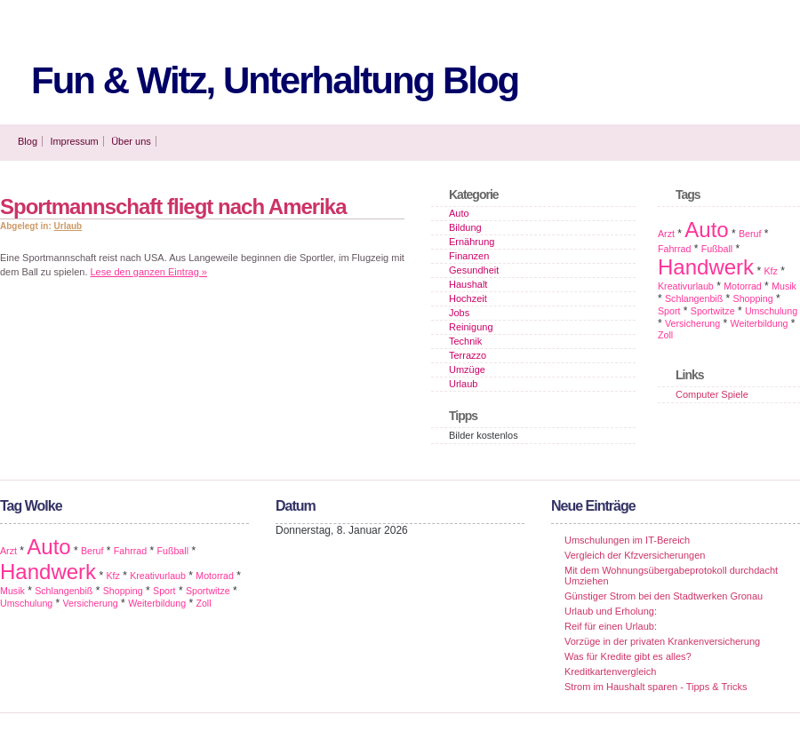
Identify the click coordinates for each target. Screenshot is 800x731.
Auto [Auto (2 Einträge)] (706, 230)
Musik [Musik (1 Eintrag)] (784, 286)
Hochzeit (468, 298)
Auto (459, 213)
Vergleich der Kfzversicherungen (634, 555)
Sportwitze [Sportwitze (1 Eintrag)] (713, 311)
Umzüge (467, 369)
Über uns (131, 141)
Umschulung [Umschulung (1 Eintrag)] (771, 311)
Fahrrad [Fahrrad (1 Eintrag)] (674, 248)
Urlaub (68, 226)
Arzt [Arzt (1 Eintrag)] (666, 233)
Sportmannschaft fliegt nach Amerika (173, 207)
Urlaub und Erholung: (610, 611)
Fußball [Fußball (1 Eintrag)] (717, 248)
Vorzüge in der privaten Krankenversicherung (662, 641)
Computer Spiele (712, 394)
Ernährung (471, 241)
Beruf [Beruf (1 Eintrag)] (750, 233)
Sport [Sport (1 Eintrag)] (669, 311)
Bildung (465, 227)
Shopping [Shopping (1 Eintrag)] (753, 298)
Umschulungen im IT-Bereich (627, 540)
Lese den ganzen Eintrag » (149, 271)
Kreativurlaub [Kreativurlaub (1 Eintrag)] (686, 286)
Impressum (74, 141)
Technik (465, 341)
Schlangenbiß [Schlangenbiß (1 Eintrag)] (694, 298)
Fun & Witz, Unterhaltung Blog (274, 80)
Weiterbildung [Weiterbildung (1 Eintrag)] (759, 323)
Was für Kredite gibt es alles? (628, 656)
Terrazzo (467, 355)
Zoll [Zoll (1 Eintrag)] (665, 335)
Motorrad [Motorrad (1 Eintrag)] (743, 286)
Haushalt (468, 284)
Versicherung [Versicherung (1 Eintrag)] (692, 323)
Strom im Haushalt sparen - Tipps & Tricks (655, 686)
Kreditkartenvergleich (610, 671)
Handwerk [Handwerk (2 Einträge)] (706, 267)
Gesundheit (474, 270)
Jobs (459, 312)
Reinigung (471, 327)
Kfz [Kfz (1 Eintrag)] (770, 271)
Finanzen (469, 255)
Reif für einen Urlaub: (610, 626)
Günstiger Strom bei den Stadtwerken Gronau (663, 596)
